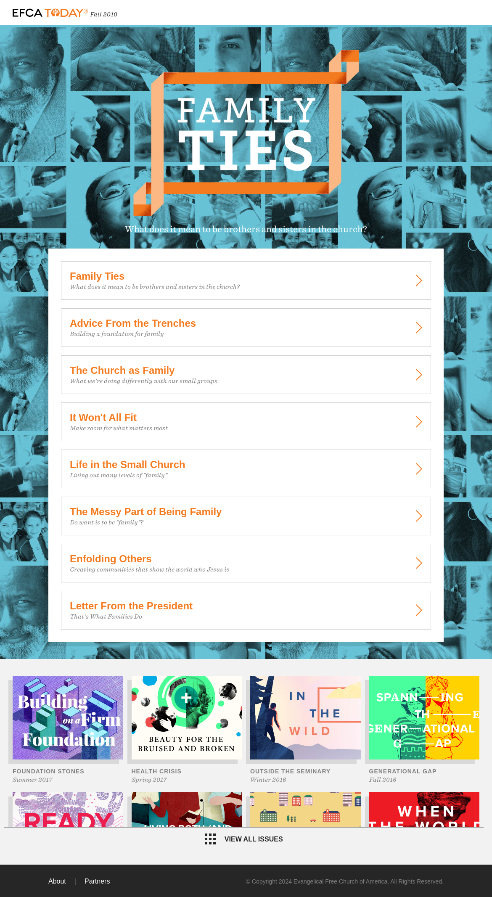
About (57, 881)
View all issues (244, 838)
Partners (97, 881)
